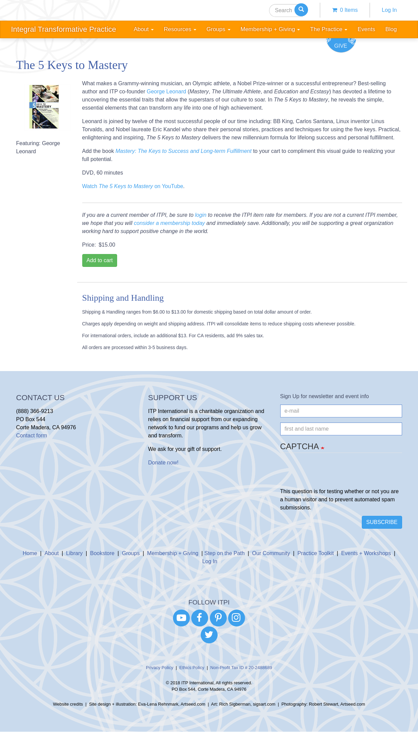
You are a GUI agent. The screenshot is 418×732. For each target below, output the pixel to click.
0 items (345, 10)
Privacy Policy (159, 667)
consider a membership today (169, 223)
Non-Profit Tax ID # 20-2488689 (241, 667)
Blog (391, 29)
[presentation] (331, 474)
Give (340, 46)
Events (366, 29)
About (52, 553)
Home (30, 553)
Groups (130, 553)
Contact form (31, 435)
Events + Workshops (366, 553)
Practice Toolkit (316, 553)
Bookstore (102, 553)
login (200, 215)
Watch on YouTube (132, 186)
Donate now (162, 462)
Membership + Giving (173, 553)
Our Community (271, 553)
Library (74, 553)
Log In (389, 10)
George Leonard (166, 91)
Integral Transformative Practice (63, 29)
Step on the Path (224, 553)
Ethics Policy (191, 667)
